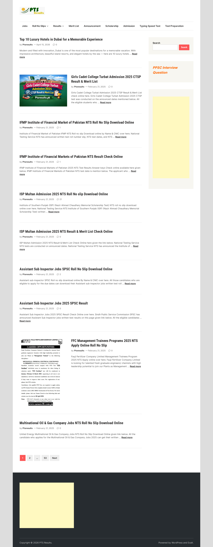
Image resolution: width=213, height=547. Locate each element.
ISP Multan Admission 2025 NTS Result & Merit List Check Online (66, 231)
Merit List (74, 26)
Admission (129, 26)
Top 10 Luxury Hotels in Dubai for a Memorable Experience (61, 39)
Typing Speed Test (150, 26)
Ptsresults (28, 44)
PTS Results (45, 542)
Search (156, 43)
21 (61, 199)
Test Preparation (174, 26)
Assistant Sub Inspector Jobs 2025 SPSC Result (54, 303)
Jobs (24, 26)
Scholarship (111, 26)
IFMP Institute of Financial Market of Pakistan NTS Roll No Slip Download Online (77, 122)
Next (54, 458)
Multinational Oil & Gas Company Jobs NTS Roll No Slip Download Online (71, 423)
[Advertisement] (171, 137)
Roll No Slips (40, 26)
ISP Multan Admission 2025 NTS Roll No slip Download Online (64, 194)
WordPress (177, 542)
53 (45, 458)
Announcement (92, 26)
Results (58, 26)
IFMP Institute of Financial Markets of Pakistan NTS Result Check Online (71, 157)
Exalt (190, 542)
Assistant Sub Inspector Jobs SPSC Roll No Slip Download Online (66, 269)
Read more (105, 102)
